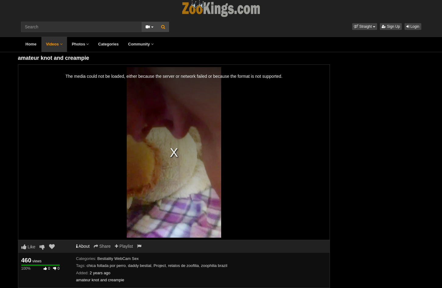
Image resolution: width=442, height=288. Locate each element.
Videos (54, 44)
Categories (108, 44)
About (83, 246)
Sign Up (391, 26)
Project (160, 265)
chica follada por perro (106, 265)
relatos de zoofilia (183, 265)
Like (28, 246)
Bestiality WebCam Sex (118, 258)
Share (102, 246)
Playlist (124, 246)
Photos (80, 44)
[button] (364, 26)
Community (141, 44)
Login (412, 26)
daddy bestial (139, 265)
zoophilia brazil (214, 265)
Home (31, 44)
